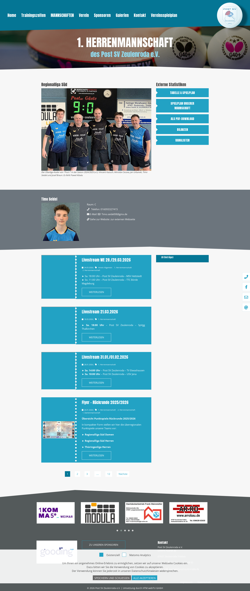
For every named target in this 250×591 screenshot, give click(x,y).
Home (11, 15)
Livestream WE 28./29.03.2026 (106, 260)
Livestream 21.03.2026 (100, 312)
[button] (117, 530)
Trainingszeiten (33, 15)
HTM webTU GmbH (153, 588)
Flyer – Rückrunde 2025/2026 (105, 402)
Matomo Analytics (140, 555)
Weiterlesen (96, 292)
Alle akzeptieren (144, 578)
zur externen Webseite (122, 219)
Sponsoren (102, 15)
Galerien (122, 15)
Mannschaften (62, 15)
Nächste (123, 473)
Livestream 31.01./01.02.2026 (105, 357)
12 (108, 473)
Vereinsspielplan (164, 15)
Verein (84, 15)
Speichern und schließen (111, 578)
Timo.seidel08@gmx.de (114, 214)
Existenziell (113, 555)
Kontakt (140, 15)
